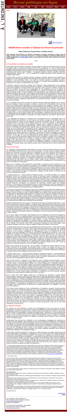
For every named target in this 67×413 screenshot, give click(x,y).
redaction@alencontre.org (13, 408)
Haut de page (61, 393)
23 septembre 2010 (54, 353)
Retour (63, 394)
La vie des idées (23, 57)
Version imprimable (57, 42)
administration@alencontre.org (14, 401)
